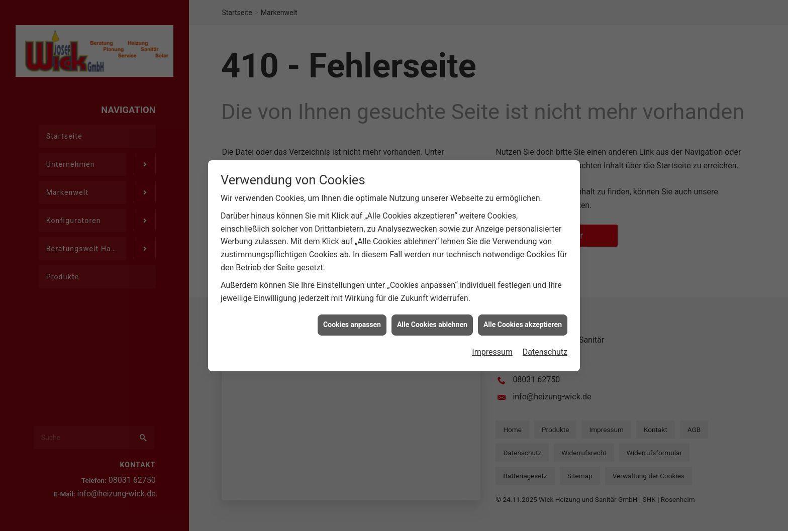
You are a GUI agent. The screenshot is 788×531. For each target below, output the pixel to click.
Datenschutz (545, 361)
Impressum (492, 361)
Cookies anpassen (352, 334)
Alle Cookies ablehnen (432, 334)
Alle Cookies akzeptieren (522, 334)
